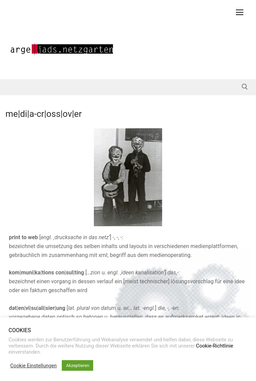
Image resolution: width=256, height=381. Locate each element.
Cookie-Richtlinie (214, 346)
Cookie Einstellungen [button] (33, 366)
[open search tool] (245, 87)
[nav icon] (240, 12)
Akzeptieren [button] (77, 365)
